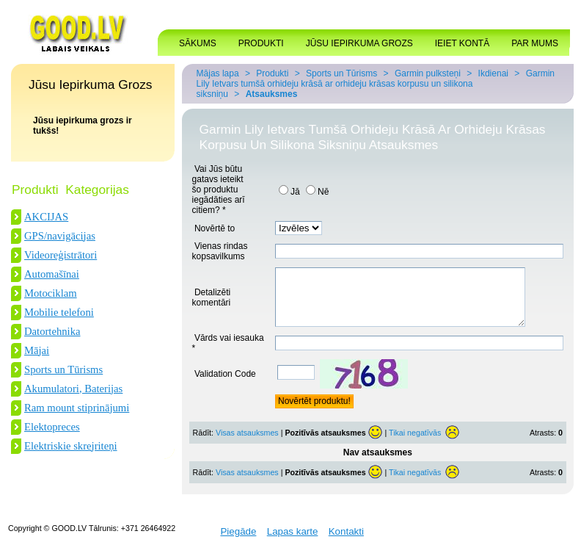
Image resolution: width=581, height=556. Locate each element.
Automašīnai (51, 274)
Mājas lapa (218, 73)
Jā (289, 192)
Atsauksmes (272, 94)
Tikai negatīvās (415, 443)
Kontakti (346, 542)
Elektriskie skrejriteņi (70, 446)
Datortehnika (52, 331)
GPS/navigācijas (59, 236)
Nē (317, 192)
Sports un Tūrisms (63, 369)
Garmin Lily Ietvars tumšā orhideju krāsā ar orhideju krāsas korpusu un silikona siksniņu (376, 83)
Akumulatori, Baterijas (73, 388)
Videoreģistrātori (60, 255)
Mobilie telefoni (59, 312)
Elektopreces (52, 427)
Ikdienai (493, 73)
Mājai (36, 350)
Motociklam (50, 293)
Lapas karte (292, 542)
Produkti (272, 73)
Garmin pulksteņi (428, 73)
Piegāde (238, 542)
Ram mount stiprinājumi (76, 408)
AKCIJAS (46, 217)
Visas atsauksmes (247, 443)
